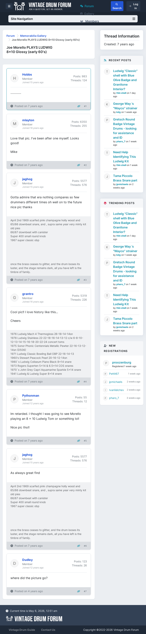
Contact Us (48, 629)
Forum (87, 6)
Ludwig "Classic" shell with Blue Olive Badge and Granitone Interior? (125, 80)
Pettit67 (114, 373)
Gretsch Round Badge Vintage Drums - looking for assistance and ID (124, 128)
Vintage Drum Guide (22, 629)
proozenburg (121, 362)
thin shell (121, 92)
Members (89, 21)
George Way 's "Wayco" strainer (125, 106)
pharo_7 (121, 141)
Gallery (87, 14)
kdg (118, 112)
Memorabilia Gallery (33, 35)
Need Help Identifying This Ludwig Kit (124, 156)
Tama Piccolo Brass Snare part (125, 178)
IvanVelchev (116, 390)
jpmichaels (122, 184)
